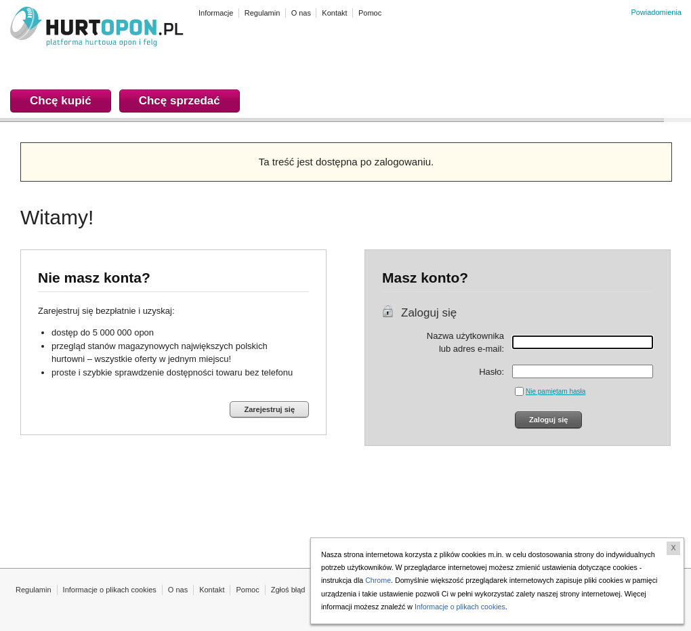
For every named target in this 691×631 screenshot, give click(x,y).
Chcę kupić (60, 100)
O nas (178, 590)
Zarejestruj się (269, 409)
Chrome (378, 580)
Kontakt (211, 590)
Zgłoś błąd (288, 590)
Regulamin (33, 590)
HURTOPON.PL (97, 28)
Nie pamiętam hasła (555, 391)
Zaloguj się (429, 312)
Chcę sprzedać (179, 100)
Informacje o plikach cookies (109, 590)
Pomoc (247, 590)
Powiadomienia (656, 12)
